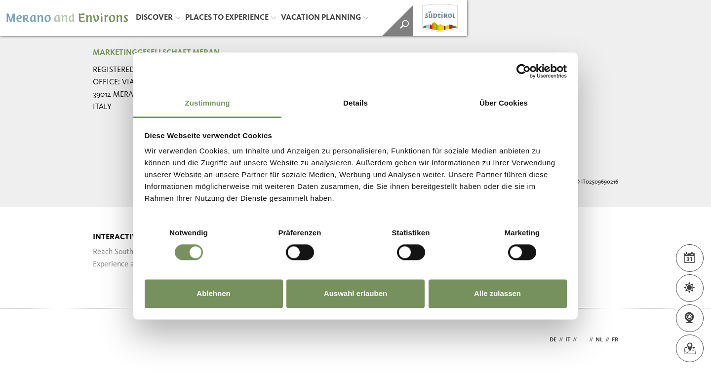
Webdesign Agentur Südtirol (105, 340)
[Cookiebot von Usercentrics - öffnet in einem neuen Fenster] (523, 71)
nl (599, 340)
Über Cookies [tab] (503, 103)
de (553, 340)
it (567, 340)
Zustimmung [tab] (207, 103)
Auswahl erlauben (355, 293)
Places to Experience (230, 18)
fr (615, 340)
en (583, 340)
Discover (158, 18)
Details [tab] (355, 103)
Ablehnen (213, 293)
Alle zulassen (497, 293)
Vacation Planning (324, 18)
